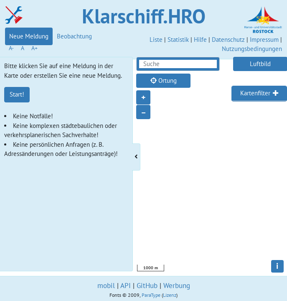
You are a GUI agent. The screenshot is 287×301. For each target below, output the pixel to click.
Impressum (264, 39)
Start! (17, 94)
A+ (34, 48)
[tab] (259, 93)
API (125, 285)
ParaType (151, 295)
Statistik (178, 39)
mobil (106, 285)
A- (11, 48)
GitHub (147, 285)
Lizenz (169, 295)
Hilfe (200, 39)
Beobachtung (74, 36)
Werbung (176, 285)
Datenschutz (228, 39)
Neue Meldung (28, 36)
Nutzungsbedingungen (252, 49)
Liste (156, 39)
